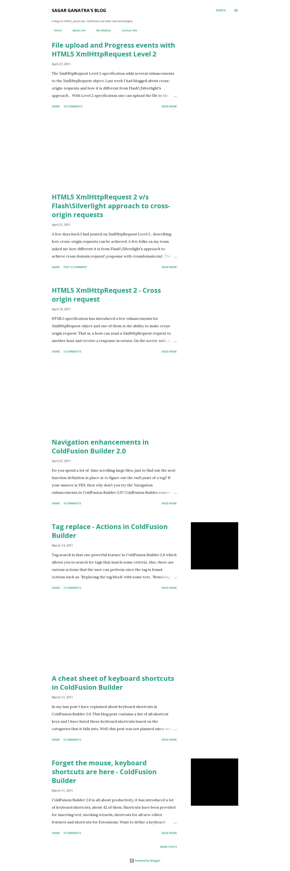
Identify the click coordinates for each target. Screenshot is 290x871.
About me (76, 30)
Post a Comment (75, 267)
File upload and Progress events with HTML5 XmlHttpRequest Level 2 (113, 49)
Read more (169, 106)
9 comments (72, 833)
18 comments (72, 106)
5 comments (72, 351)
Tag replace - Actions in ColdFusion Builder (110, 531)
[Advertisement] (114, 151)
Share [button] (56, 106)
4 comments (72, 503)
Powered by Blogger (145, 860)
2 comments (72, 588)
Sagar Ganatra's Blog (79, 10)
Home (55, 30)
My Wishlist (101, 30)
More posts (168, 846)
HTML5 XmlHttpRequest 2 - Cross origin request (106, 295)
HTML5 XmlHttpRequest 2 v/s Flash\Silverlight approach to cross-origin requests (111, 205)
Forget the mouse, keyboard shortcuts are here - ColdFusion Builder (104, 771)
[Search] (221, 10)
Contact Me (127, 30)
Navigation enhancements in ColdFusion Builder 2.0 (100, 446)
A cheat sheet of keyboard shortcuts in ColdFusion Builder (113, 683)
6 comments (72, 739)
